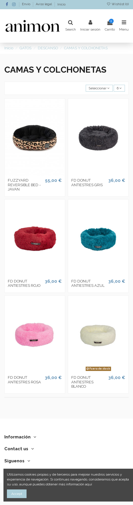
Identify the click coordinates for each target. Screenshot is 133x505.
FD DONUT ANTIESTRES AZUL (87, 283)
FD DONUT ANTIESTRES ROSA (24, 379)
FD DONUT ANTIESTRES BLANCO (82, 382)
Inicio (61, 4)
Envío (26, 4)
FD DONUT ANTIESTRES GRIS (87, 182)
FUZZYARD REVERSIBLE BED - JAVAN (24, 184)
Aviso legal (44, 4)
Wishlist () (118, 4)
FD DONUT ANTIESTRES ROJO (24, 283)
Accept (16, 494)
